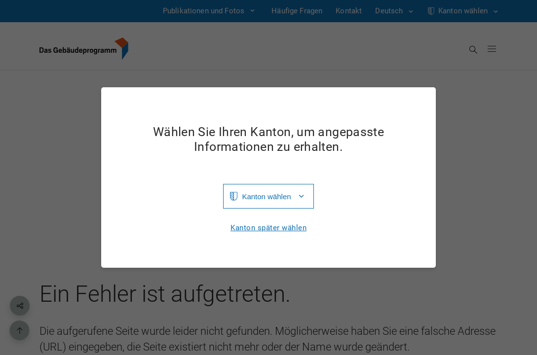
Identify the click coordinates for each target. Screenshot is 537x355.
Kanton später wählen (268, 228)
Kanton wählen (266, 196)
